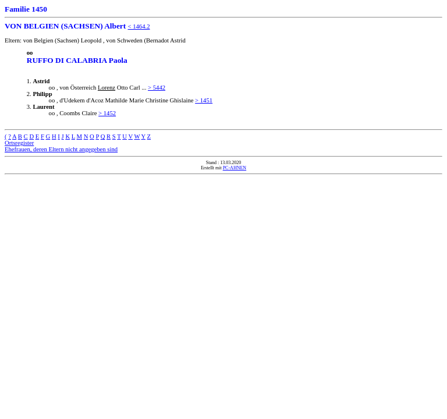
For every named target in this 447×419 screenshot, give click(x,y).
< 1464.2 (139, 26)
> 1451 (203, 100)
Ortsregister (19, 143)
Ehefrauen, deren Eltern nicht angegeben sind (61, 149)
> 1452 (107, 113)
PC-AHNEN (234, 168)
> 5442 (156, 87)
